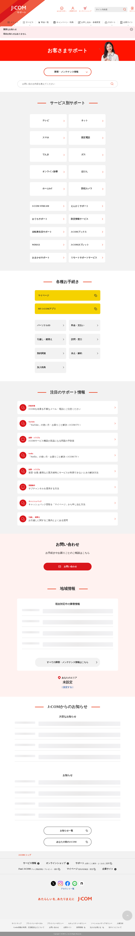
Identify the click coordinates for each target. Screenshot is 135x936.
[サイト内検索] (111, 9)
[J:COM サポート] (18, 9)
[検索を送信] (124, 9)
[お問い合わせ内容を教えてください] (63, 84)
